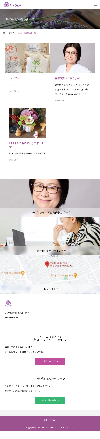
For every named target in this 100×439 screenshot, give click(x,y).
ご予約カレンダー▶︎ (50, 361)
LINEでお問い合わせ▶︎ (50, 400)
